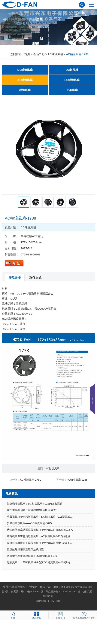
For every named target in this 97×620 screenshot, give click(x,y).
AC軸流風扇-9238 (77, 479)
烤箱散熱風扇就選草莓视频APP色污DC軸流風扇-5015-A (40, 529)
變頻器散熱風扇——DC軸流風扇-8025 (29, 523)
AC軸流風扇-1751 (30, 479)
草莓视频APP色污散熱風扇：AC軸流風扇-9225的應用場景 (41, 536)
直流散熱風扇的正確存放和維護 (25, 549)
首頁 (27, 54)
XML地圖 (56, 601)
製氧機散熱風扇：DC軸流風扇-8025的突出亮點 (34, 503)
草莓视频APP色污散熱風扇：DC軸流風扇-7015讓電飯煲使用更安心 (46, 516)
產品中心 (38, 54)
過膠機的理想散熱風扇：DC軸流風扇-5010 (32, 555)
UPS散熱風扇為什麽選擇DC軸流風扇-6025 (32, 510)
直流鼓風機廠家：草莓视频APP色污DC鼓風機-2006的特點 (41, 542)
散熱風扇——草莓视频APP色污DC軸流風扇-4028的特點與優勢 (43, 562)
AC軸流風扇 (55, 54)
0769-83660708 (30, 254)
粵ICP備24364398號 (32, 591)
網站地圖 (41, 601)
